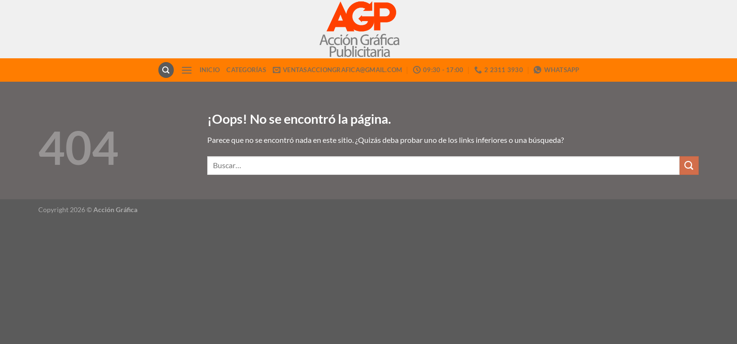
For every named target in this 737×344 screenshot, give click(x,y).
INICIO (210, 70)
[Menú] (186, 70)
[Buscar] (166, 70)
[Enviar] (689, 165)
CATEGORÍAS (246, 70)
